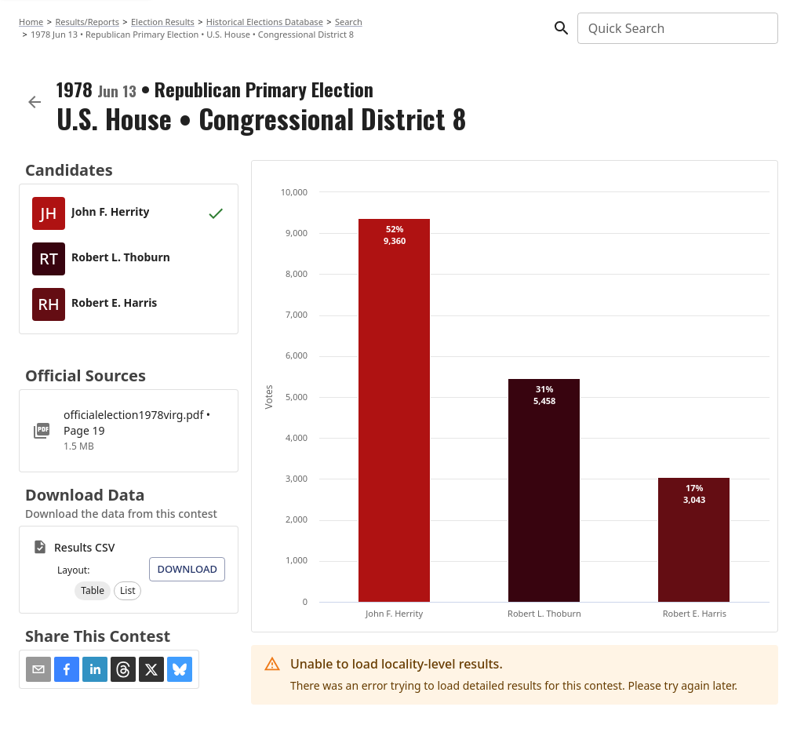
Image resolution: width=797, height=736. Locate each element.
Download (187, 569)
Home (31, 21)
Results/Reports (87, 21)
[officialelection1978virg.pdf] (129, 430)
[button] (93, 590)
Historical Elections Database (264, 21)
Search (348, 21)
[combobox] (676, 28)
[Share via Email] (38, 669)
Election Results (163, 21)
